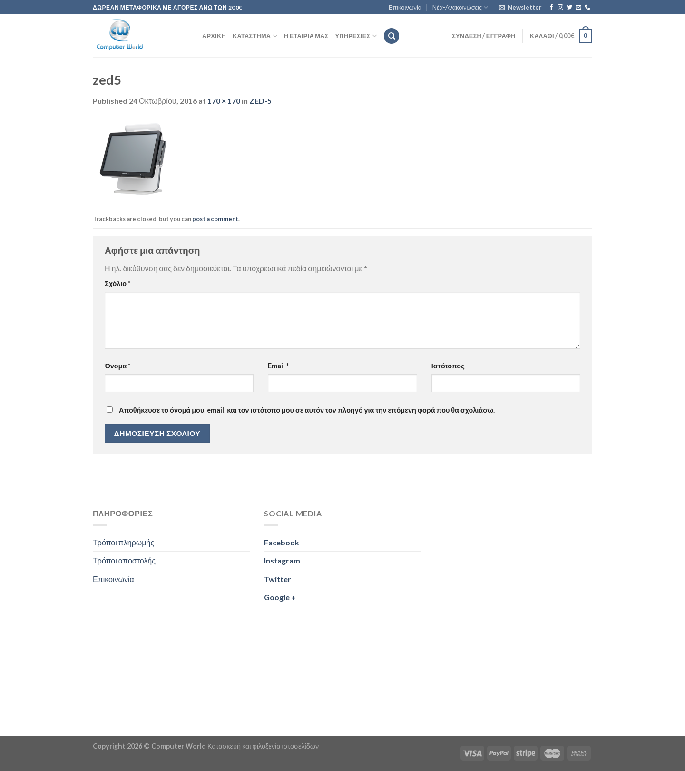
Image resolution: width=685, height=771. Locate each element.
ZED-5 (260, 100)
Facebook (281, 542)
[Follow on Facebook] (551, 7)
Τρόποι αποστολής (124, 560)
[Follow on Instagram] (560, 7)
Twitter (277, 578)
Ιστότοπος (448, 366)
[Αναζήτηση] (391, 36)
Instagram (282, 560)
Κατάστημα (255, 35)
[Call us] (587, 7)
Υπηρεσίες (356, 35)
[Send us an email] (578, 7)
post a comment (215, 219)
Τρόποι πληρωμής (123, 542)
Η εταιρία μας (306, 36)
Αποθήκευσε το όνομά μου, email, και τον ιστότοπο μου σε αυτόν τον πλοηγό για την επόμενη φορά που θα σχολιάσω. (307, 410)
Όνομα (117, 366)
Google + (280, 597)
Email (278, 366)
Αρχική (214, 36)
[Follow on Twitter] (569, 7)
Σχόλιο (117, 283)
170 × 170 (223, 100)
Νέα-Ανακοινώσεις (460, 7)
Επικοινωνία (405, 7)
